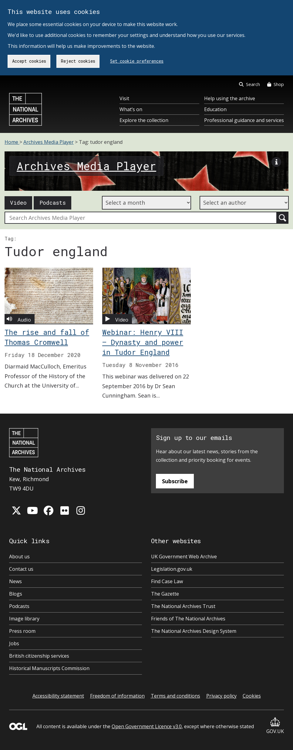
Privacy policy (221, 695)
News (15, 581)
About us (19, 556)
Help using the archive (229, 98)
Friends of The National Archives (188, 618)
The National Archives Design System (193, 631)
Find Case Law (167, 581)
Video (18, 202)
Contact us (21, 569)
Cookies (252, 695)
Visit (124, 98)
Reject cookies (78, 61)
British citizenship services (39, 656)
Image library (24, 618)
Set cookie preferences (136, 61)
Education (215, 109)
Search (249, 84)
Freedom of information (117, 695)
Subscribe (175, 481)
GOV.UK (275, 726)
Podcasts (52, 202)
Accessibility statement (58, 695)
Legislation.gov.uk (171, 569)
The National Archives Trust (183, 606)
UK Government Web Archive (184, 556)
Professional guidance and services (244, 120)
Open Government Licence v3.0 (147, 726)
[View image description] (276, 163)
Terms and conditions (175, 695)
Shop (275, 84)
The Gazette (165, 593)
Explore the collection (144, 120)
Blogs (15, 593)
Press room (22, 631)
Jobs (14, 643)
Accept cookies (29, 61)
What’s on (131, 109)
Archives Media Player (48, 142)
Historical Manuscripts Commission (49, 668)
